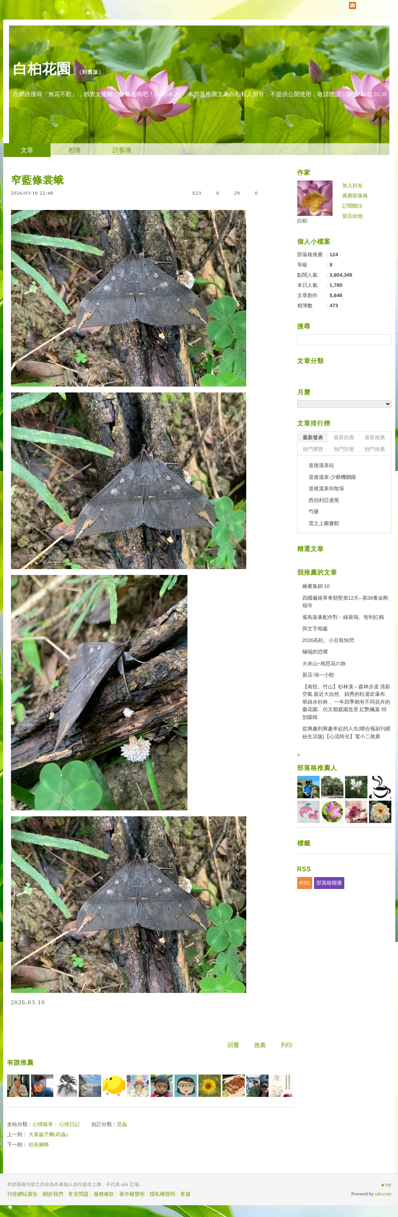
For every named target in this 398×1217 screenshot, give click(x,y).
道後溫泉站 (321, 465)
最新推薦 (375, 437)
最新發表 (313, 437)
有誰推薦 (20, 1062)
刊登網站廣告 (22, 1194)
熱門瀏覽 (313, 449)
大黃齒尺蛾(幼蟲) (48, 1134)
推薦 (260, 1045)
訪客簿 (122, 150)
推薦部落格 (355, 196)
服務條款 (104, 1194)
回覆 (233, 1045)
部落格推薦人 (317, 768)
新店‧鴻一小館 (318, 675)
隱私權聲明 (162, 1194)
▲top (385, 1184)
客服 (185, 1194)
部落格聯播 (329, 883)
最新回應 (344, 437)
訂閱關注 (352, 206)
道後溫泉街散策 (326, 488)
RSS (305, 883)
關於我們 (53, 1194)
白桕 (302, 221)
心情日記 (69, 1124)
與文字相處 (315, 628)
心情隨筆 (43, 1124)
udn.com (383, 1194)
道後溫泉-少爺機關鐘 (332, 477)
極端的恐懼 (315, 652)
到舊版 (90, 72)
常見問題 (78, 1194)
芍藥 (314, 512)
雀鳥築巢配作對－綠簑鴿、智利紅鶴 (343, 617)
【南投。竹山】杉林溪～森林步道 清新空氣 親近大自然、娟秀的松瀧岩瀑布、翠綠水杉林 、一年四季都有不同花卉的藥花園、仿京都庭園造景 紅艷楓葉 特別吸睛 (346, 702)
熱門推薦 (375, 449)
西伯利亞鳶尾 (324, 500)
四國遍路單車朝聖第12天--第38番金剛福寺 (345, 602)
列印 (287, 1045)
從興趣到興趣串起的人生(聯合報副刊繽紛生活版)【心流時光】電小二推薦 (346, 732)
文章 (27, 150)
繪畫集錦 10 (316, 586)
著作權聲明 (132, 1194)
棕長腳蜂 (39, 1145)
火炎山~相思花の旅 (324, 663)
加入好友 (352, 185)
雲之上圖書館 (324, 523)
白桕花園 (42, 69)
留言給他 (352, 216)
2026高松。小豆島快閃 (328, 640)
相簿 (74, 150)
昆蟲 (122, 1124)
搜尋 (384, 339)
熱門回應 (344, 449)
